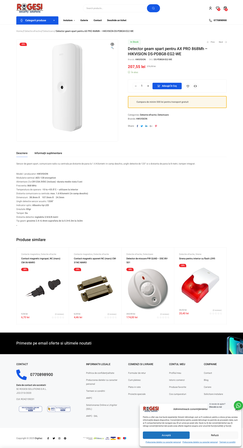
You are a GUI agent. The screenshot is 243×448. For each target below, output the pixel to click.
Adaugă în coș (169, 86)
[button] (112, 46)
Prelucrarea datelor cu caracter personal (163, 442)
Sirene (198, 254)
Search (153, 8)
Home (19, 31)
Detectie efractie (32, 31)
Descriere (22, 153)
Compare (195, 86)
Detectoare (48, 31)
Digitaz (38, 438)
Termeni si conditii (227, 442)
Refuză (215, 435)
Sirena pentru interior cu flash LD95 (197, 258)
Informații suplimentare (48, 153)
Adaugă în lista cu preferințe (188, 86)
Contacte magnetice (30, 254)
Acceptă (166, 435)
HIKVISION (140, 59)
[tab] (22, 153)
